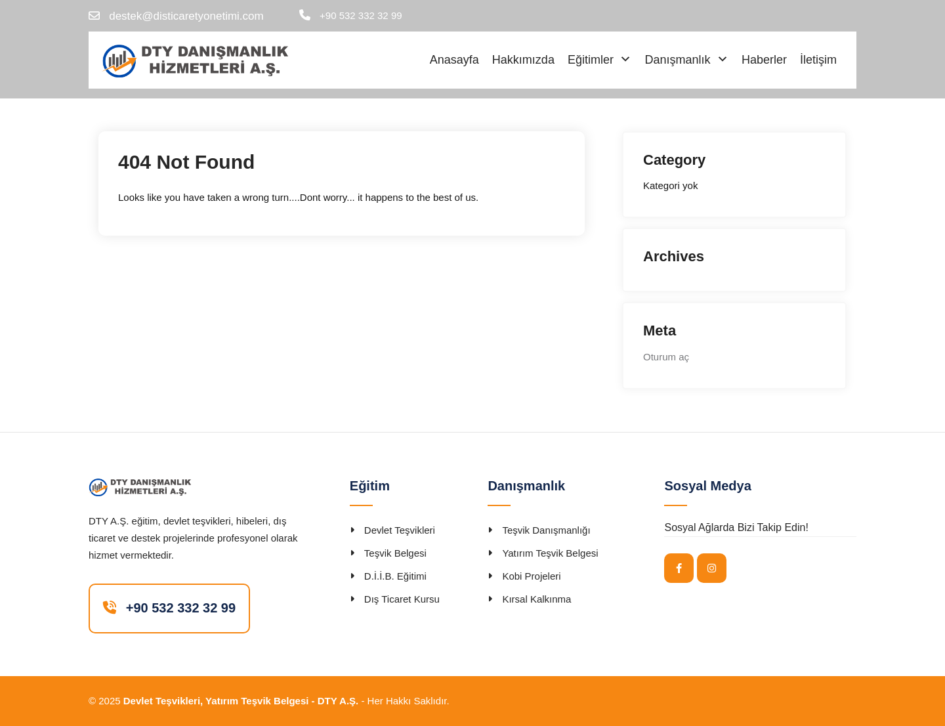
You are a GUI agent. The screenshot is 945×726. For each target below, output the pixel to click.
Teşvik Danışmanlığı (546, 530)
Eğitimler (591, 59)
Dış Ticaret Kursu (402, 599)
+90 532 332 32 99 (361, 15)
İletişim (818, 59)
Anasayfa (454, 59)
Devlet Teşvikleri (399, 530)
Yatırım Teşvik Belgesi (550, 553)
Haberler (764, 59)
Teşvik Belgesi (395, 553)
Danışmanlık (677, 59)
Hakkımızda (523, 59)
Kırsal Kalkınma (536, 599)
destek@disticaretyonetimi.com (186, 16)
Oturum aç (666, 356)
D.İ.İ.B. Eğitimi (395, 576)
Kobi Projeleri (531, 576)
